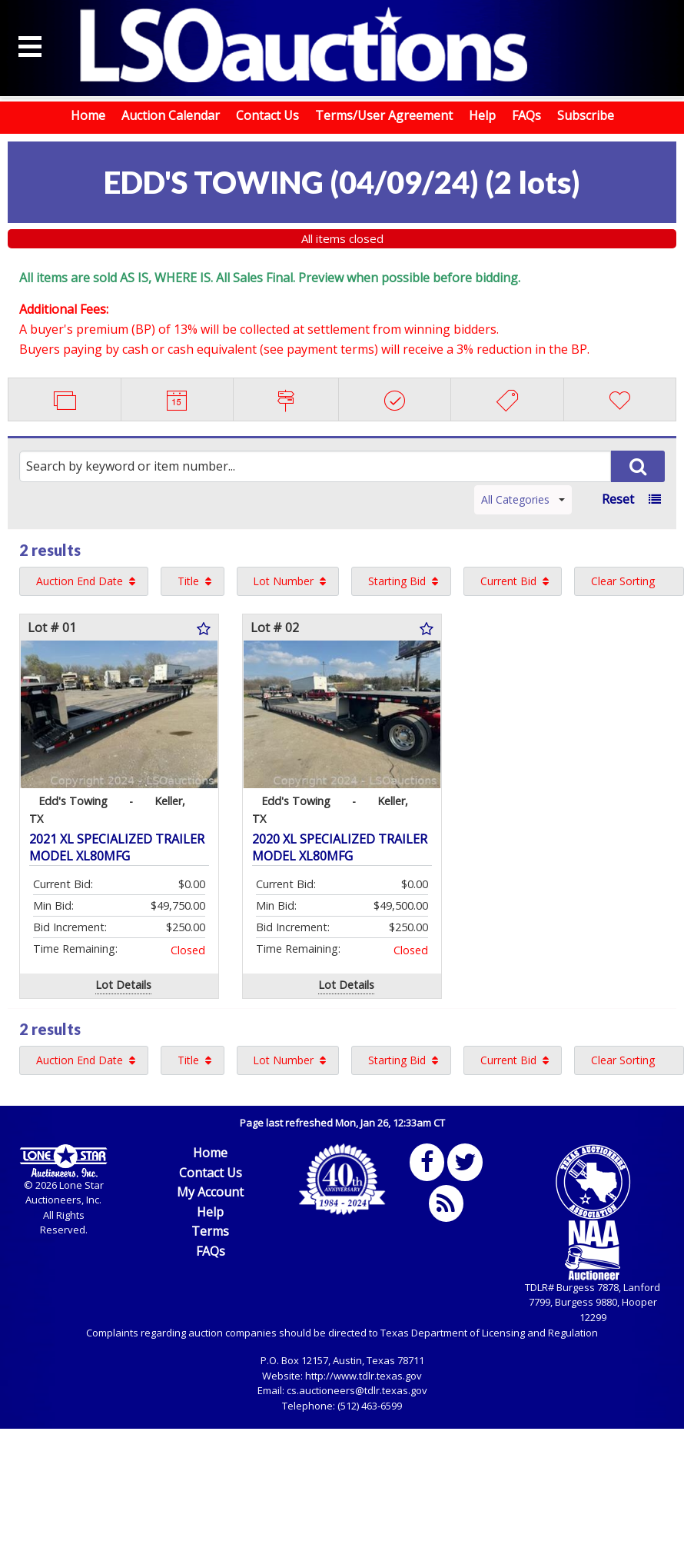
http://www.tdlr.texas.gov (363, 1376)
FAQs (526, 115)
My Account (210, 1191)
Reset (618, 499)
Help (482, 115)
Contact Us (267, 115)
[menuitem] (83, 581)
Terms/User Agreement (384, 115)
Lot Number (283, 581)
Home (88, 115)
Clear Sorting (623, 581)
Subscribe (585, 115)
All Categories (523, 499)
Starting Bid (397, 581)
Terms (210, 1231)
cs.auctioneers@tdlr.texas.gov (357, 1390)
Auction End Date (79, 581)
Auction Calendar (170, 115)
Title (188, 581)
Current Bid (508, 581)
